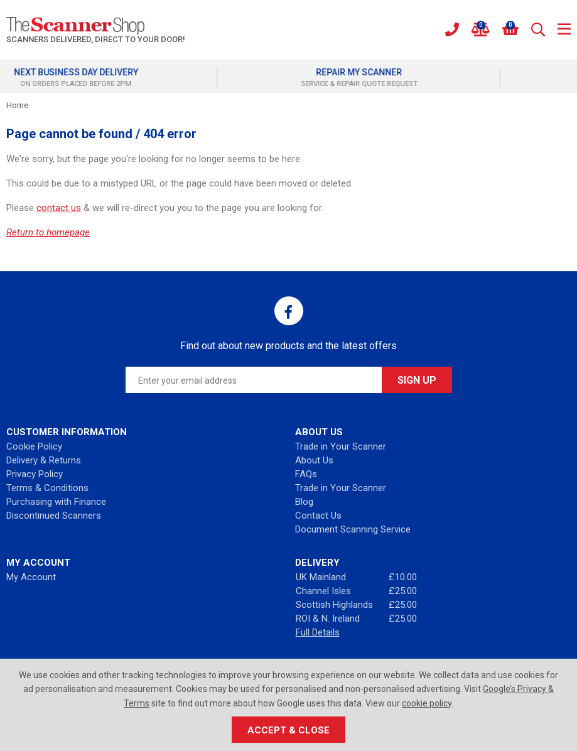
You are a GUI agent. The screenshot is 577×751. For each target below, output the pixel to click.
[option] (147, 77)
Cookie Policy (34, 446)
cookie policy (426, 703)
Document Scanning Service (353, 529)
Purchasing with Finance (56, 501)
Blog (304, 501)
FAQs (306, 474)
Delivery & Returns (43, 460)
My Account (31, 577)
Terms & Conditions (47, 488)
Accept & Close (288, 730)
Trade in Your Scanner (340, 446)
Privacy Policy (34, 474)
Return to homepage (48, 232)
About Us (314, 460)
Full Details (318, 632)
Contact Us (318, 515)
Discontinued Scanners (53, 515)
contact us (58, 207)
